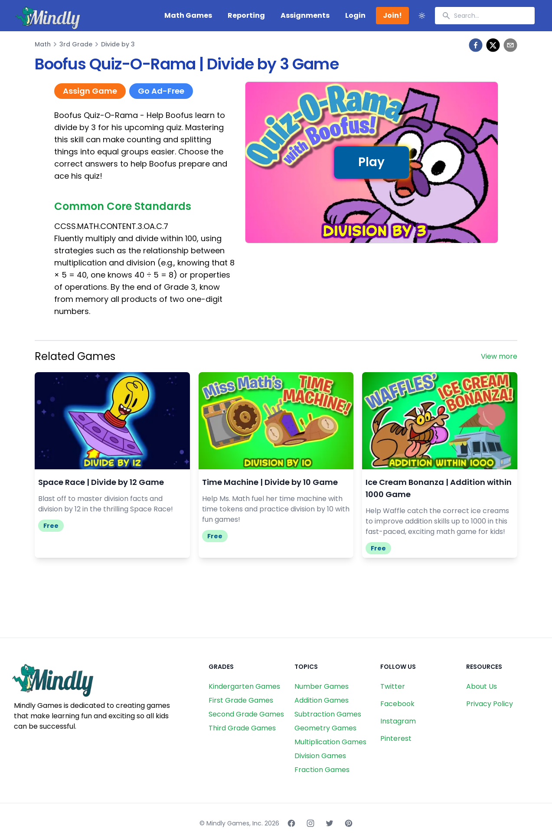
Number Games (321, 686)
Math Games (188, 15)
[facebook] (476, 45)
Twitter (392, 686)
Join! (392, 15)
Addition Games (321, 700)
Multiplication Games (330, 742)
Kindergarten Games (244, 686)
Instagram (398, 721)
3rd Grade (75, 44)
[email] (510, 45)
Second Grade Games (246, 714)
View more (499, 356)
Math (43, 44)
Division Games (320, 756)
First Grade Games (241, 700)
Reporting (246, 15)
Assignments (305, 15)
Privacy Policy (489, 704)
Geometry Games (325, 728)
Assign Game (90, 90)
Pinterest (396, 738)
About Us (481, 686)
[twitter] (493, 45)
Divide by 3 (118, 44)
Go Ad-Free (161, 90)
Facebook (397, 704)
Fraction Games (321, 770)
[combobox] (485, 15)
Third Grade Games (242, 728)
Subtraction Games (327, 714)
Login (355, 15)
